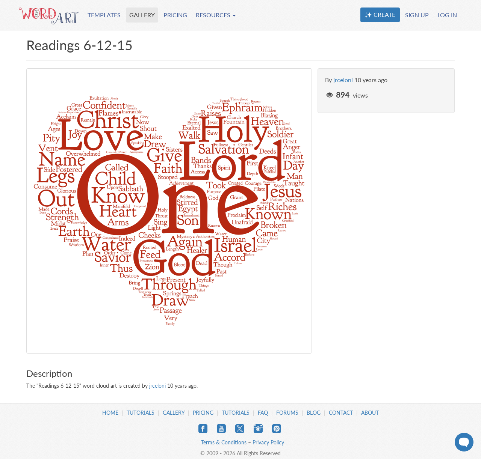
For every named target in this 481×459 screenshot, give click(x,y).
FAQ (263, 412)
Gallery (174, 412)
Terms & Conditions (224, 442)
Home (110, 412)
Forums (287, 412)
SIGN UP (417, 14)
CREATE (380, 14)
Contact (341, 412)
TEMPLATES (104, 14)
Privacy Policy (268, 442)
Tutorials (140, 412)
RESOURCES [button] (216, 14)
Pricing (203, 412)
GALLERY (142, 14)
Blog (314, 412)
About (370, 412)
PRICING (175, 14)
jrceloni (343, 79)
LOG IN (447, 14)
